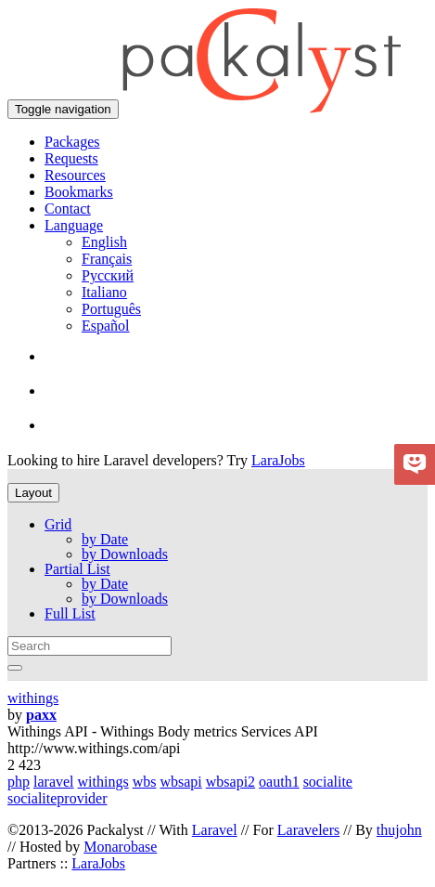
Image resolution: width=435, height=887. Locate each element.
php (18, 781)
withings (32, 698)
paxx (41, 715)
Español (106, 325)
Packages (72, 142)
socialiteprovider (57, 798)
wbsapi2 (230, 781)
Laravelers (308, 830)
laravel (53, 781)
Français (107, 259)
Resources (75, 175)
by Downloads (125, 554)
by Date (105, 539)
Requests (71, 158)
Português (111, 309)
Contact (68, 208)
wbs (145, 781)
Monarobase (120, 846)
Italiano (104, 292)
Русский (108, 275)
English (104, 242)
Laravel (214, 830)
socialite (327, 781)
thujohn (399, 830)
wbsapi (180, 781)
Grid (58, 524)
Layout (33, 493)
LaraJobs (278, 460)
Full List (70, 613)
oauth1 (279, 781)
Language (74, 225)
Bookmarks (79, 192)
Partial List (77, 569)
